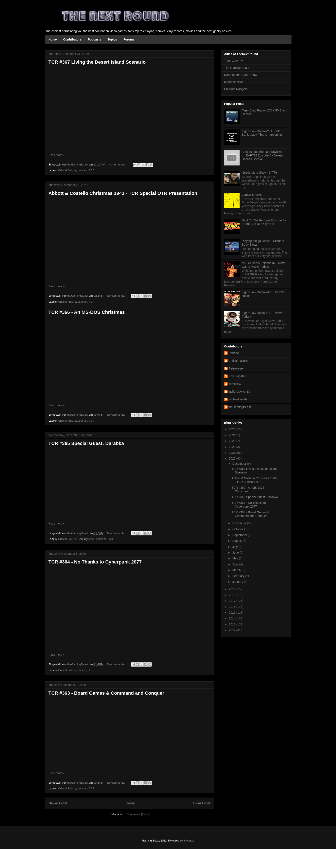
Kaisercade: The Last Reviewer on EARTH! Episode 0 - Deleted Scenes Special (263, 155)
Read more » (56, 154)
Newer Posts (57, 803)
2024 (232, 435)
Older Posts (201, 803)
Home (52, 39)
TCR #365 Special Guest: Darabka (86, 443)
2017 (232, 601)
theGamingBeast (239, 407)
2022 (232, 447)
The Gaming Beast (236, 67)
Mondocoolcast (234, 82)
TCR (91, 170)
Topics (112, 39)
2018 (232, 595)
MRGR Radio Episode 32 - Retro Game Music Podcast (264, 264)
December (239, 463)
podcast (82, 170)
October (238, 529)
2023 (232, 441)
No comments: (118, 164)
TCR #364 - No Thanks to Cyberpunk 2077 (95, 562)
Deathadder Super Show (240, 75)
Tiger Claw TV (233, 60)
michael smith (237, 399)
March (237, 570)
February (238, 576)
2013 (232, 624)
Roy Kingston (237, 376)
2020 (232, 458)
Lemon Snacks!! (252, 194)
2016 (232, 607)
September (240, 535)
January (238, 581)
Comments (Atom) (138, 814)
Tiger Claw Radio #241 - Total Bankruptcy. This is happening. (262, 133)
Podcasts (94, 39)
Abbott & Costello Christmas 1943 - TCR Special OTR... (254, 480)
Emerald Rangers (236, 89)
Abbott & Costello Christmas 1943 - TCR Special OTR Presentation (122, 193)
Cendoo (233, 353)
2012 (232, 630)
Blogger (188, 840)
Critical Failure (67, 170)
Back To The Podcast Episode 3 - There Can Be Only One (264, 222)
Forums (128, 39)
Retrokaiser (236, 368)
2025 (232, 429)
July (235, 546)
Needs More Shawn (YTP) (259, 172)
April (235, 564)
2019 (232, 589)
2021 (232, 452)
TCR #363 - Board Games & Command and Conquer (106, 693)
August (237, 540)
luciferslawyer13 (239, 391)
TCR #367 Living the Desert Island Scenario (97, 62)
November (239, 523)
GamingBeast (86, 539)
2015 (232, 612)
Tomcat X (234, 384)
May (235, 558)
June (236, 552)
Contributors (72, 39)
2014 (232, 618)
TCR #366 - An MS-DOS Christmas (86, 312)
